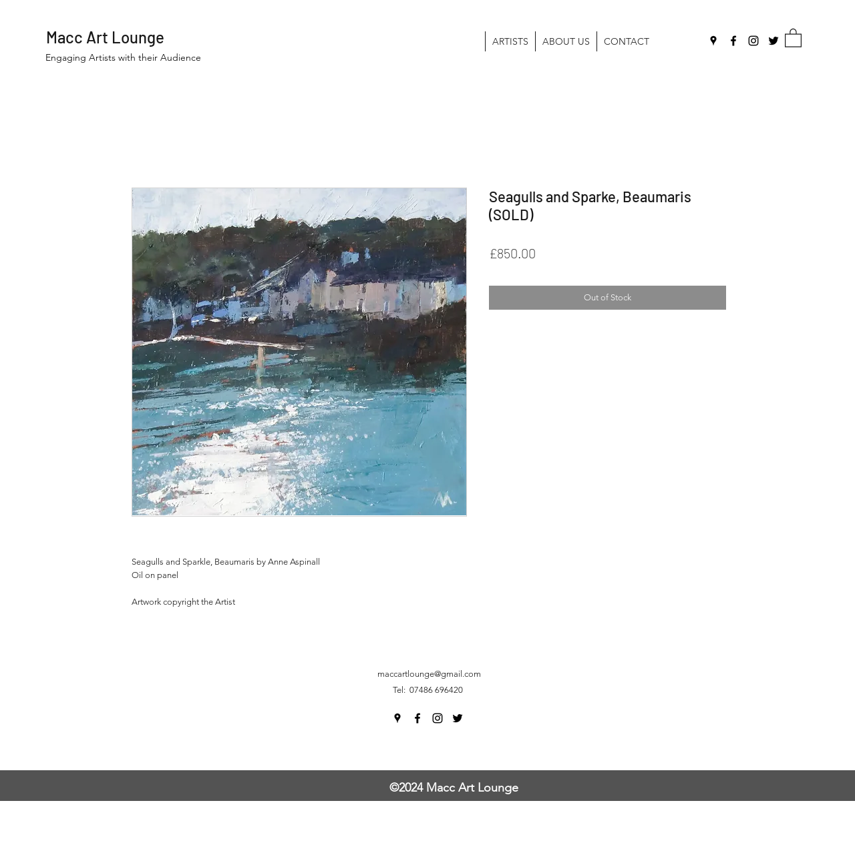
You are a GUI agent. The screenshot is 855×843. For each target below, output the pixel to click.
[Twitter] (773, 40)
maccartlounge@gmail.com (429, 674)
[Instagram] (753, 40)
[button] (793, 37)
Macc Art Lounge (105, 37)
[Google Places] (713, 40)
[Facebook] (733, 40)
